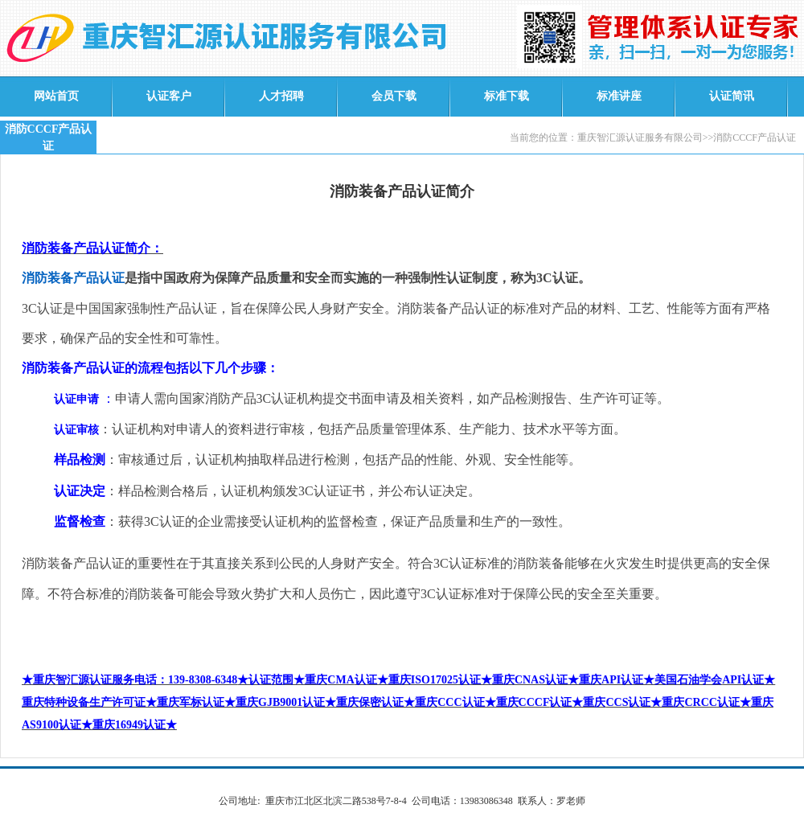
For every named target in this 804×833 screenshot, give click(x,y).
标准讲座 (619, 96)
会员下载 (393, 96)
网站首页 (56, 96)
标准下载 (506, 96)
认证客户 (168, 96)
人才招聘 (281, 96)
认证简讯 (731, 96)
